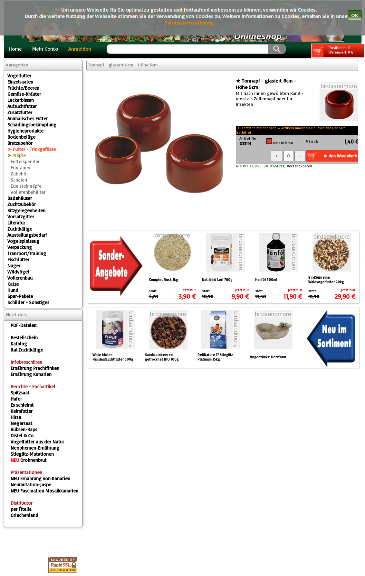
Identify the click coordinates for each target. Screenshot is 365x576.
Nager (13, 266)
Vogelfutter (19, 76)
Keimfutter (22, 411)
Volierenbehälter (28, 192)
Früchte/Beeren (23, 88)
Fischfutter (18, 259)
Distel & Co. (22, 435)
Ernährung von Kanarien (40, 478)
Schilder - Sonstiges (28, 302)
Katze (13, 284)
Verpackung (19, 247)
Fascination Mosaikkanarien (44, 491)
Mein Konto (45, 48)
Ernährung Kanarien (31, 374)
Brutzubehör (20, 143)
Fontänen (20, 167)
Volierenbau (20, 278)
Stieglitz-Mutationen (32, 454)
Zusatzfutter (19, 112)
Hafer (16, 399)
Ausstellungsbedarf (27, 235)
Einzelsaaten (20, 82)
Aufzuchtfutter (22, 106)
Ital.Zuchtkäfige (27, 350)
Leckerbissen (20, 100)
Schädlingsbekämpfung (31, 125)
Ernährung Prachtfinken (35, 368)
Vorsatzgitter (20, 217)
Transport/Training (26, 253)
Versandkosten (299, 166)
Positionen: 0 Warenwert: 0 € (332, 51)
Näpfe (19, 155)
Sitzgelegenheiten (26, 210)
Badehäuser (19, 198)
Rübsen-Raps (24, 429)
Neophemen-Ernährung (35, 448)
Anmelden (79, 48)
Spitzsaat (20, 393)
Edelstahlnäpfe (26, 186)
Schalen (19, 180)
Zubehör (19, 174)
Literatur (16, 223)
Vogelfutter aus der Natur (37, 442)
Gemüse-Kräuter (24, 94)
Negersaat (21, 423)
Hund (12, 290)
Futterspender (25, 161)
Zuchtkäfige (19, 229)
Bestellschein (24, 337)
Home (15, 48)
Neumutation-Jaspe (31, 485)
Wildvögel (18, 272)
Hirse (16, 417)
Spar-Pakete (20, 296)
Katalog (19, 344)
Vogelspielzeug (23, 241)
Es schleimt (22, 405)
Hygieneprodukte (25, 131)
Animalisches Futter (27, 118)
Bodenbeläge (21, 137)
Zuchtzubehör (21, 204)
